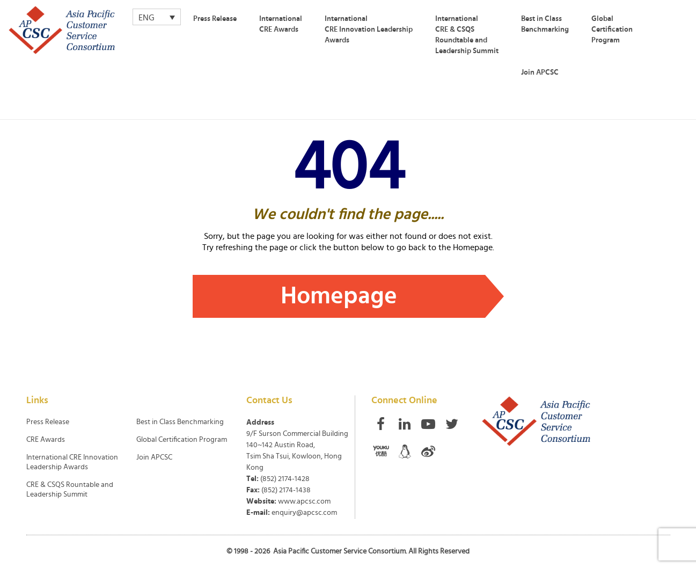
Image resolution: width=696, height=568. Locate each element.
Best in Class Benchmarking (545, 24)
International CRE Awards (280, 24)
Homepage (339, 296)
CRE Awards (45, 439)
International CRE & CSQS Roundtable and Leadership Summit (467, 35)
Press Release (215, 19)
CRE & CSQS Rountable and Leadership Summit (69, 489)
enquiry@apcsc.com (304, 512)
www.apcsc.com (304, 501)
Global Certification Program (612, 29)
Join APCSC (540, 72)
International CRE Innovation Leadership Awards (369, 29)
